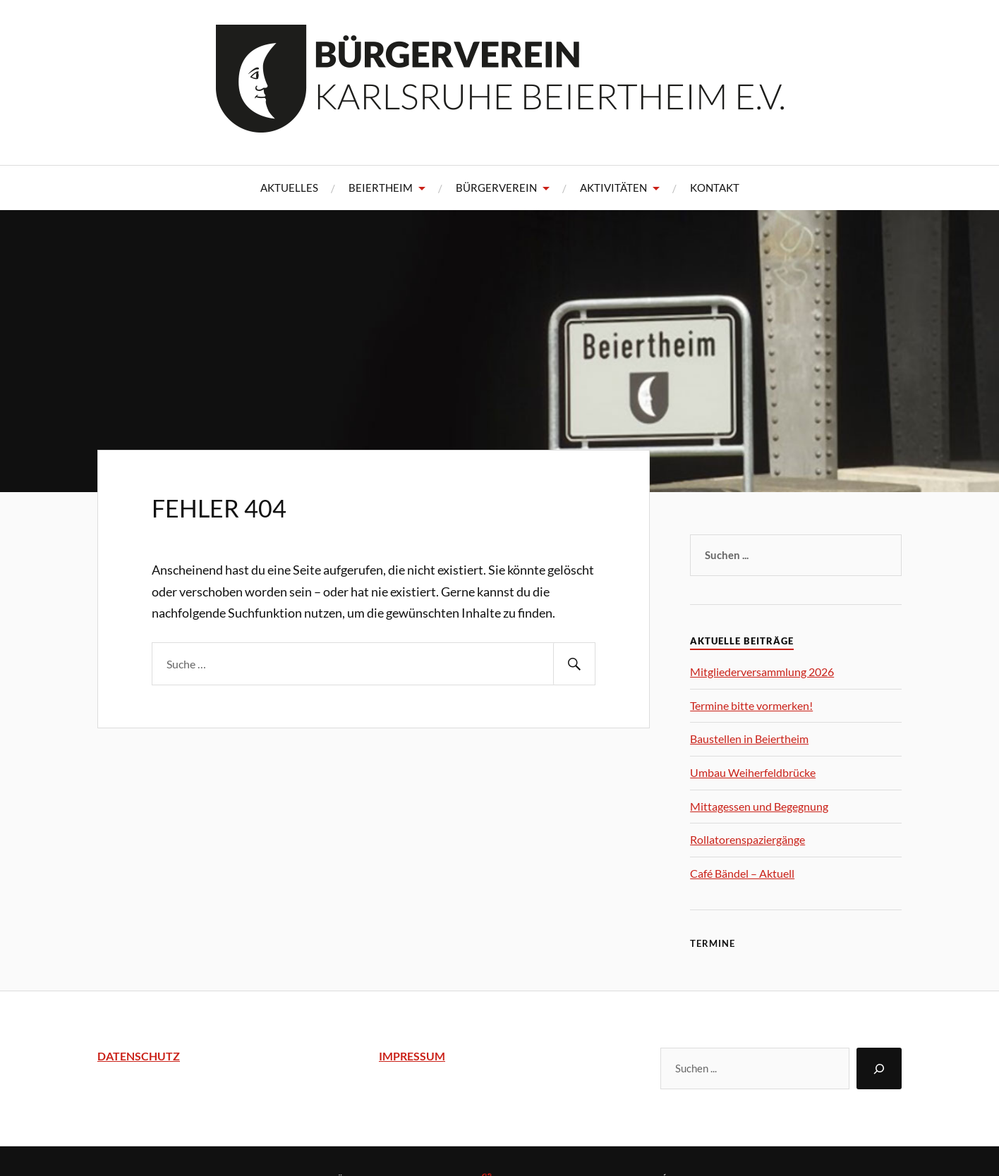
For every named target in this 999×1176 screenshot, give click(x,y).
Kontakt (714, 187)
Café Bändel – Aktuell (742, 873)
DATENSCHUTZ (138, 1055)
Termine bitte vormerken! (751, 705)
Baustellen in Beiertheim (749, 738)
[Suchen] (879, 1068)
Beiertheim (381, 187)
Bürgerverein (496, 187)
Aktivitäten (613, 187)
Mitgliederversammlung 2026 (762, 671)
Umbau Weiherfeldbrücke (753, 772)
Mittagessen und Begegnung (759, 806)
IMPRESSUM (412, 1055)
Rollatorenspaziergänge (747, 839)
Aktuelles (289, 187)
